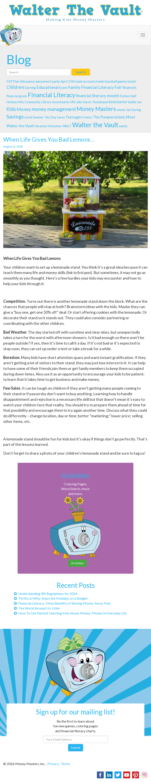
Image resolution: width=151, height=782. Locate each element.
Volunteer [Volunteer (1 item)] (55, 126)
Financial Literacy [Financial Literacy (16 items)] (51, 94)
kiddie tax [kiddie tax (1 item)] (135, 102)
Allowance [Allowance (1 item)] (27, 81)
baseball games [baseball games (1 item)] (116, 81)
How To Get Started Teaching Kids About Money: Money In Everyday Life (70, 613)
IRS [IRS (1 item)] (72, 102)
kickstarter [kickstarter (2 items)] (118, 102)
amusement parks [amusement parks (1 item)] (47, 81)
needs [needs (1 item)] (121, 110)
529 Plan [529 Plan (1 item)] (12, 81)
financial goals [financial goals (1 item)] (16, 96)
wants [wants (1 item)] (123, 126)
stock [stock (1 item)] (28, 117)
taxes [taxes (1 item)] (61, 117)
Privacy (53, 764)
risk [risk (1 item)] (128, 110)
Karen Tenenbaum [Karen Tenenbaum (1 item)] (95, 102)
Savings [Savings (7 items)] (15, 116)
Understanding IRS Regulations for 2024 (45, 593)
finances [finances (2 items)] (129, 87)
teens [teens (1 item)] (88, 117)
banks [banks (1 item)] (100, 81)
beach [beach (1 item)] (132, 81)
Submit (75, 747)
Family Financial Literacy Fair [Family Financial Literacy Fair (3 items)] (95, 87)
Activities (77, 563)
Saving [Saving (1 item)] (136, 110)
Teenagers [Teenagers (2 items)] (75, 117)
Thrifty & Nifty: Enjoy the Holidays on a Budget (51, 598)
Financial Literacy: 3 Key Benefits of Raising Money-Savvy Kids (62, 603)
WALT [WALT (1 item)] (67, 126)
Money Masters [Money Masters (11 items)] (96, 108)
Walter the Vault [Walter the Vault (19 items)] (95, 125)
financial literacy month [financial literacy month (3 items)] (97, 95)
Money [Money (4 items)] (24, 109)
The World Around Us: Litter (37, 608)
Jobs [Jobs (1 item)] (79, 102)
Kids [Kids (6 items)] (11, 109)
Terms (65, 764)
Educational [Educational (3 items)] (47, 87)
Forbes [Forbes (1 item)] (125, 96)
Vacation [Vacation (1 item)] (41, 126)
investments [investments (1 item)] (61, 102)
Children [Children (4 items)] (15, 87)
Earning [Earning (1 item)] (30, 87)
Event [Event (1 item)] (63, 87)
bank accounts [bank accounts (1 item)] (86, 81)
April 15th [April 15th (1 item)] (68, 81)
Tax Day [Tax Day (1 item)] (50, 117)
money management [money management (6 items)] (54, 109)
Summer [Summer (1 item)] (38, 117)
